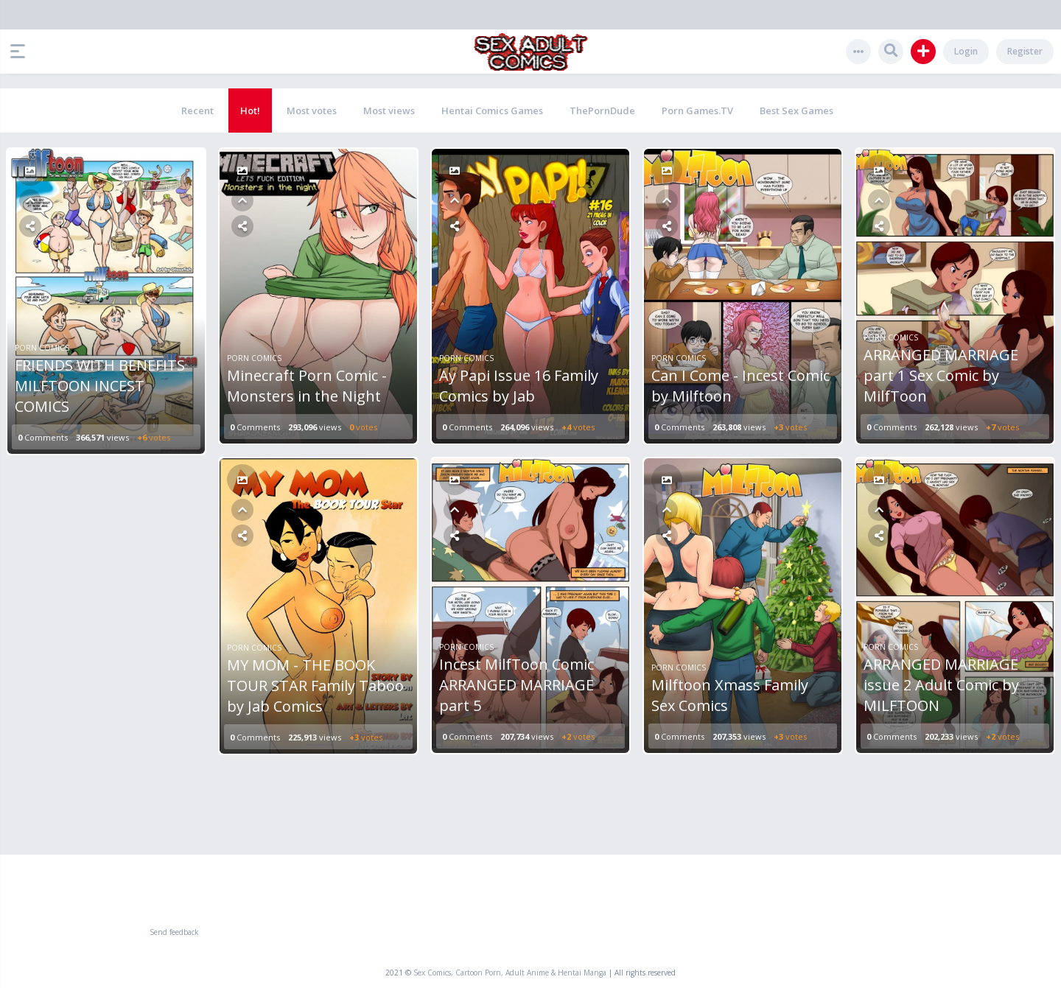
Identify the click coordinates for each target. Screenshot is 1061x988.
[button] (21, 51)
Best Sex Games (796, 110)
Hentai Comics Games (492, 110)
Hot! (250, 110)
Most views (389, 110)
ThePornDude (602, 110)
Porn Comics (42, 348)
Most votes (312, 110)
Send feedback (174, 932)
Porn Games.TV (697, 110)
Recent (197, 110)
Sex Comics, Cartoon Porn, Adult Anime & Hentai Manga (509, 972)
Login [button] (966, 51)
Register (1025, 51)
